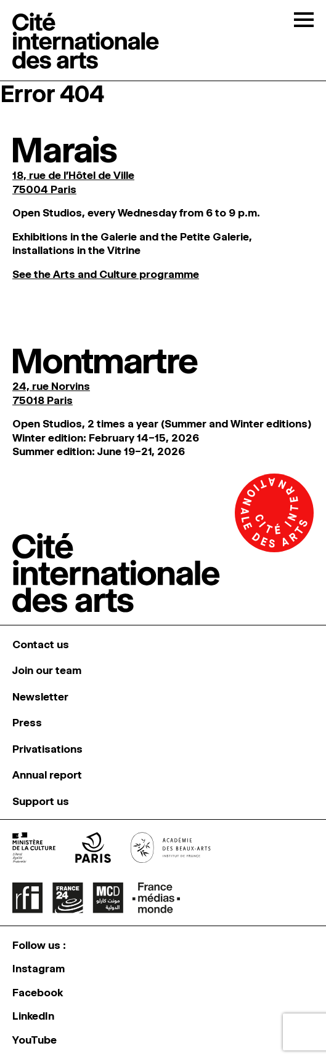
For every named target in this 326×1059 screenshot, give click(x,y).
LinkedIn (33, 1016)
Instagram (38, 968)
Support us (40, 801)
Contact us (40, 644)
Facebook (37, 992)
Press (27, 722)
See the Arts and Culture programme (105, 274)
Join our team (46, 670)
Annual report (47, 775)
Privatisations (47, 749)
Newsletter (40, 697)
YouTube (34, 1040)
